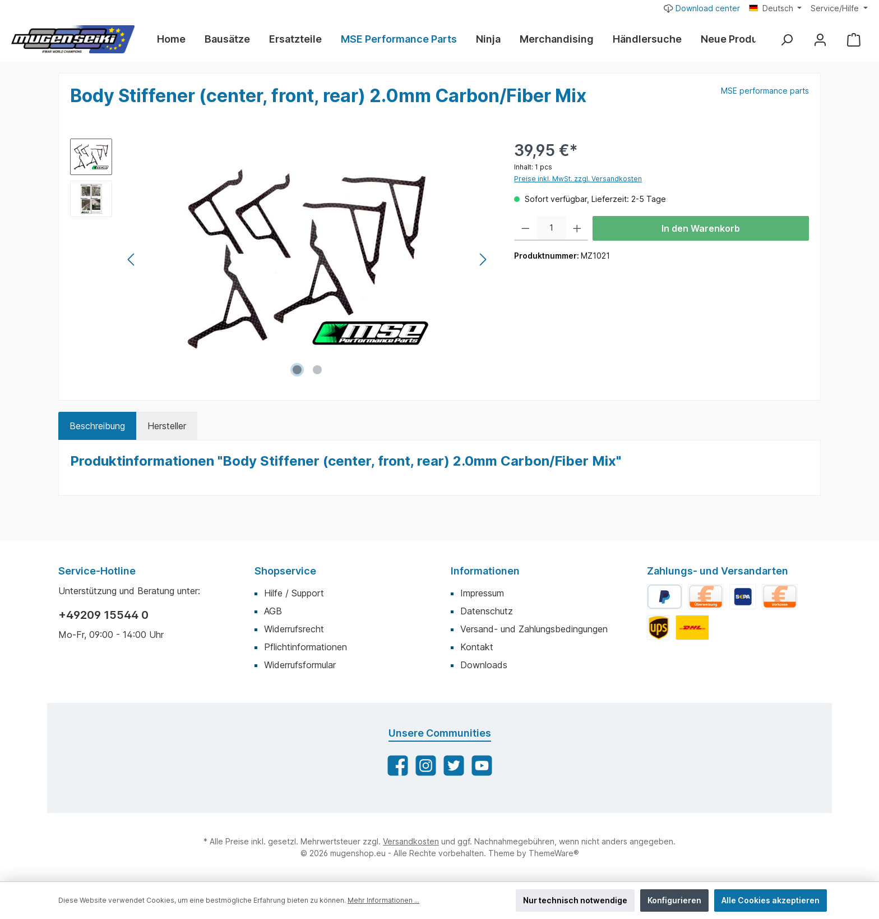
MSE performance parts (765, 90)
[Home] (176, 39)
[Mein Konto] (820, 39)
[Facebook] (397, 765)
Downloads (483, 664)
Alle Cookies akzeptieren (770, 900)
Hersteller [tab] (166, 425)
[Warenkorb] (854, 39)
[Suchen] (786, 39)
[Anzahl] (551, 228)
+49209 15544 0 (103, 615)
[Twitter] (453, 765)
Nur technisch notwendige (575, 900)
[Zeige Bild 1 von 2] (297, 369)
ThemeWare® (554, 853)
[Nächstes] (482, 259)
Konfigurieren (674, 900)
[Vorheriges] (131, 259)
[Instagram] (425, 765)
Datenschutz (486, 611)
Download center (702, 7)
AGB (273, 611)
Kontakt (476, 647)
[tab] (97, 426)
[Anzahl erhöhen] (577, 228)
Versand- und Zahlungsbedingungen (534, 629)
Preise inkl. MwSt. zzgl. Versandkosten (578, 178)
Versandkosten (411, 841)
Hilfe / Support (294, 593)
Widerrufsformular (300, 664)
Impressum (482, 593)
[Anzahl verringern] (525, 228)
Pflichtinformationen (305, 647)
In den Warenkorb (700, 228)
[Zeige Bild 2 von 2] (317, 369)
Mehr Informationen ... (383, 900)
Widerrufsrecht (294, 629)
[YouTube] (481, 765)
